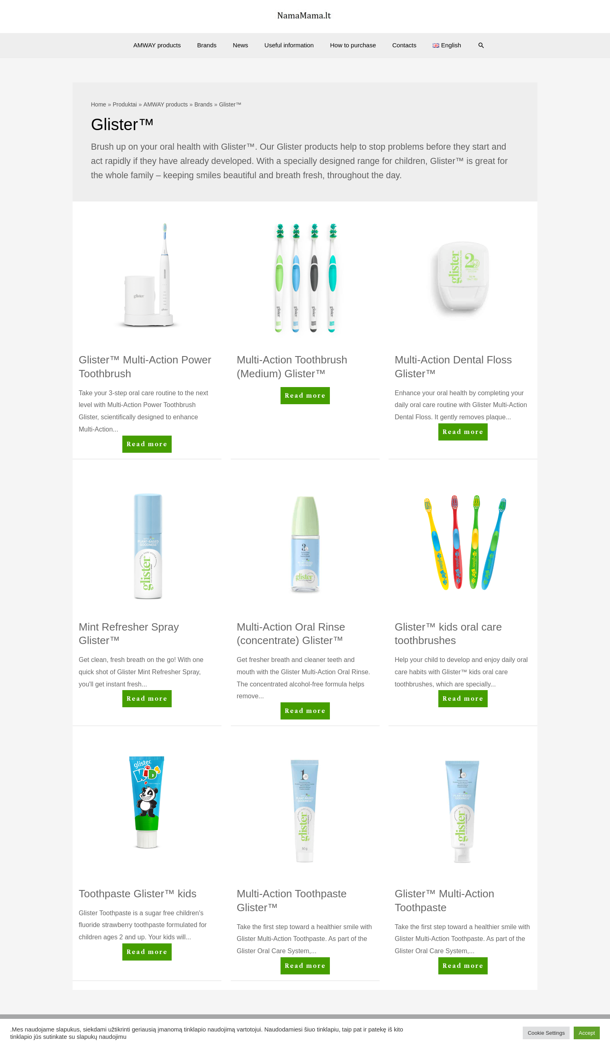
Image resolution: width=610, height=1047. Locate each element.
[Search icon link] (467, 45)
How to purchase (349, 45)
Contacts (396, 45)
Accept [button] (587, 1033)
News (244, 45)
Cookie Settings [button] (546, 1033)
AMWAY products (169, 45)
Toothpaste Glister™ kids (138, 894)
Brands (215, 45)
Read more (147, 445)
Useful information (289, 45)
